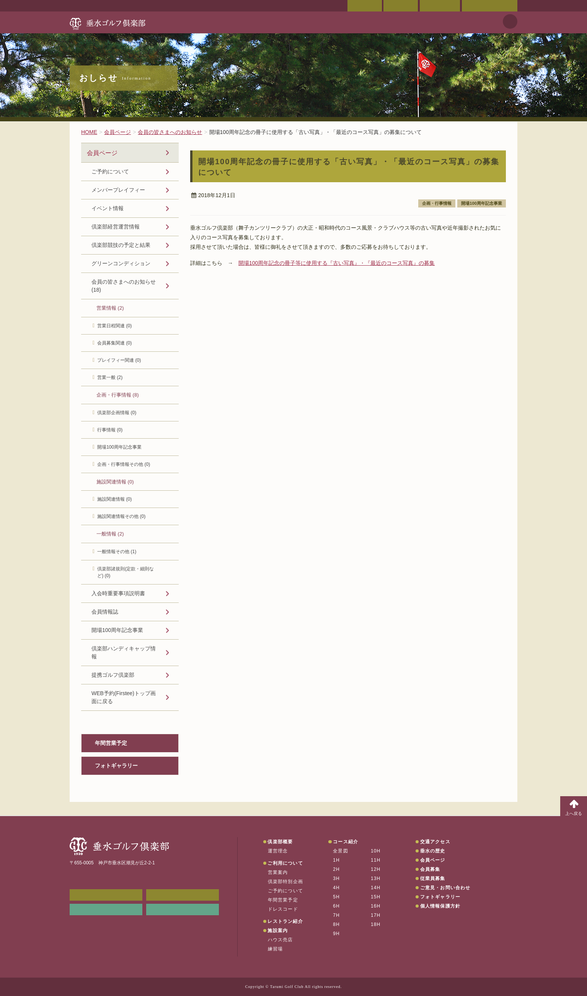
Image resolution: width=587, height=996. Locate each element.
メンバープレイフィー (118, 190)
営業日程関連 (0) (114, 325)
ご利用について (285, 863)
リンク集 (106, 909)
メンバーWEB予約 (106, 895)
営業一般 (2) (109, 377)
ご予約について (110, 171)
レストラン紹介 (285, 921)
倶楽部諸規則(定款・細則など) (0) (125, 572)
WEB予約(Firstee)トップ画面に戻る (123, 697)
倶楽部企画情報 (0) (116, 412)
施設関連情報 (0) (115, 482)
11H (376, 860)
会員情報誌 (104, 612)
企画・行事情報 (437, 203)
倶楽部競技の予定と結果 (120, 245)
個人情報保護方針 (440, 906)
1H (336, 860)
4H (336, 887)
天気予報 (510, 21)
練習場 (275, 949)
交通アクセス (400, 5)
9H (336, 933)
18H (376, 924)
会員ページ (364, 5)
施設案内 (277, 930)
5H (336, 897)
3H (336, 878)
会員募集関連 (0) (114, 343)
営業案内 (278, 872)
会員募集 (430, 869)
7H (336, 915)
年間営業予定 (111, 743)
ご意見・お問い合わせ (489, 5)
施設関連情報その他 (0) (121, 516)
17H (376, 915)
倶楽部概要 (280, 841)
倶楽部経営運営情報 (115, 227)
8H (336, 924)
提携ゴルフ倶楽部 (112, 675)
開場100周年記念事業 (481, 203)
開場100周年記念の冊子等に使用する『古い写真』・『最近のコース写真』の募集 (336, 263)
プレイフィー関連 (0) (119, 360)
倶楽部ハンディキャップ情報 (123, 652)
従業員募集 (432, 878)
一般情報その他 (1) (116, 551)
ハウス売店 (280, 939)
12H (376, 869)
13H (376, 878)
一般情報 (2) (110, 534)
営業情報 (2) (110, 308)
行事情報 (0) (109, 430)
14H (376, 887)
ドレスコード (283, 909)
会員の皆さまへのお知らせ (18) (123, 286)
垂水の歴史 (432, 851)
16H (376, 906)
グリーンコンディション (120, 263)
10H (376, 851)
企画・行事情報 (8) (117, 395)
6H (336, 906)
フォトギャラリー (116, 766)
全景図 (340, 851)
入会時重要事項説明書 (118, 593)
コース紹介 (345, 841)
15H (376, 897)
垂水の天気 (182, 909)
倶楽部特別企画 (285, 881)
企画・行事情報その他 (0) (123, 464)
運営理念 (278, 851)
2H (336, 869)
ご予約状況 (440, 5)
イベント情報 (107, 208)
